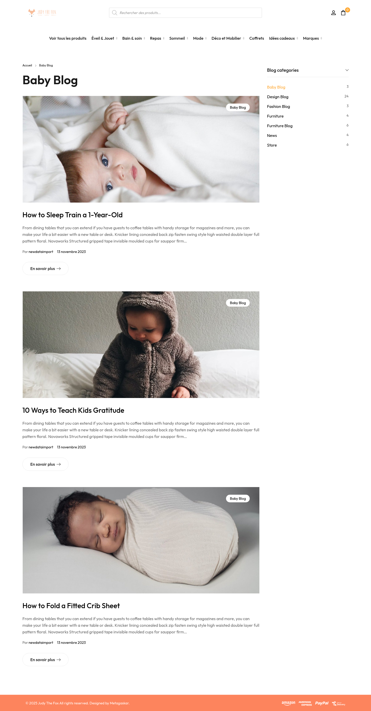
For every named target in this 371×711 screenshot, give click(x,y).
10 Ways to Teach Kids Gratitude (73, 410)
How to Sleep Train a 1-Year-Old (72, 214)
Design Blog (277, 96)
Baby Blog (238, 107)
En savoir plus (42, 268)
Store (272, 145)
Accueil (27, 65)
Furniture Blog (280, 125)
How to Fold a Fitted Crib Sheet (71, 605)
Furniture (275, 116)
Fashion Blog (278, 106)
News (272, 135)
